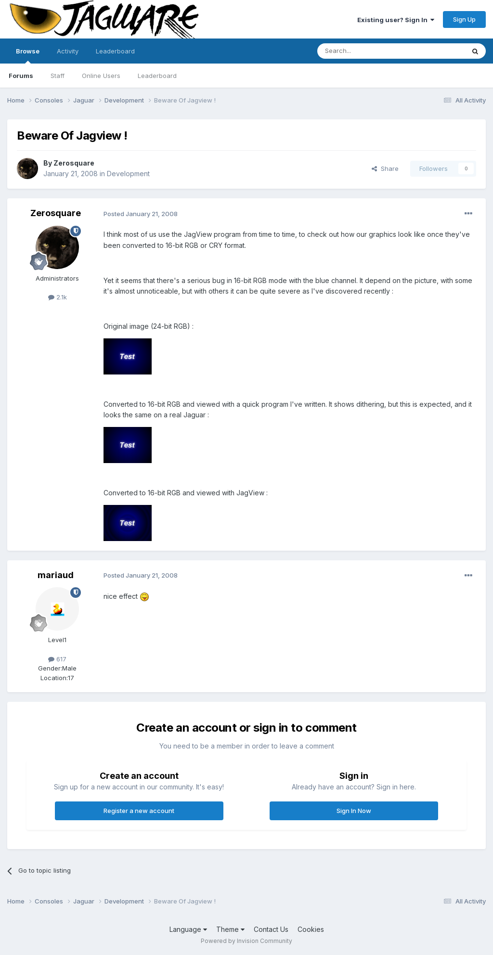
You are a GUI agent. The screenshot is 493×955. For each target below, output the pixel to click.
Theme (230, 929)
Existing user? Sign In (395, 20)
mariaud (56, 575)
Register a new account (139, 810)
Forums (21, 75)
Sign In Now (354, 810)
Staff (58, 75)
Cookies (311, 929)
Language (188, 929)
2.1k (57, 297)
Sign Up (464, 19)
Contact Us (271, 929)
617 (57, 659)
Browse (27, 55)
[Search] (366, 51)
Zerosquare (73, 163)
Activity (67, 51)
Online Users (101, 75)
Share (385, 168)
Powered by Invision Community (246, 940)
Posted (141, 214)
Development (128, 173)
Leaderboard (157, 75)
